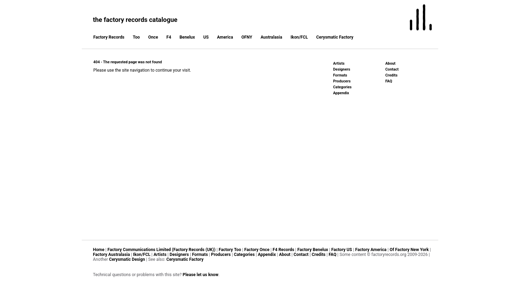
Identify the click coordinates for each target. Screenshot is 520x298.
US (206, 37)
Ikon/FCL (299, 37)
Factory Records (108, 37)
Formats (340, 75)
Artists (339, 63)
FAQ (388, 81)
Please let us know (201, 274)
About (390, 63)
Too (136, 37)
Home (98, 249)
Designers (341, 69)
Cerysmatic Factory (335, 37)
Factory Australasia (111, 254)
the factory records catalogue (135, 19)
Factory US (341, 249)
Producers (341, 81)
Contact (392, 69)
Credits (391, 75)
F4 (168, 37)
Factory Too (230, 249)
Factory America (370, 249)
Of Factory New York (408, 249)
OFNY (246, 37)
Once (153, 37)
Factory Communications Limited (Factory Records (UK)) (161, 249)
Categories (342, 87)
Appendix (341, 93)
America (225, 37)
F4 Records (283, 249)
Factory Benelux (312, 249)
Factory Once (256, 249)
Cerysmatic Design (127, 259)
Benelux (187, 37)
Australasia (271, 37)
